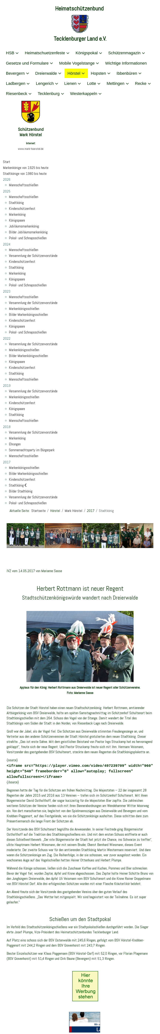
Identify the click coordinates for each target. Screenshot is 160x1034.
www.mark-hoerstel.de (30, 149)
